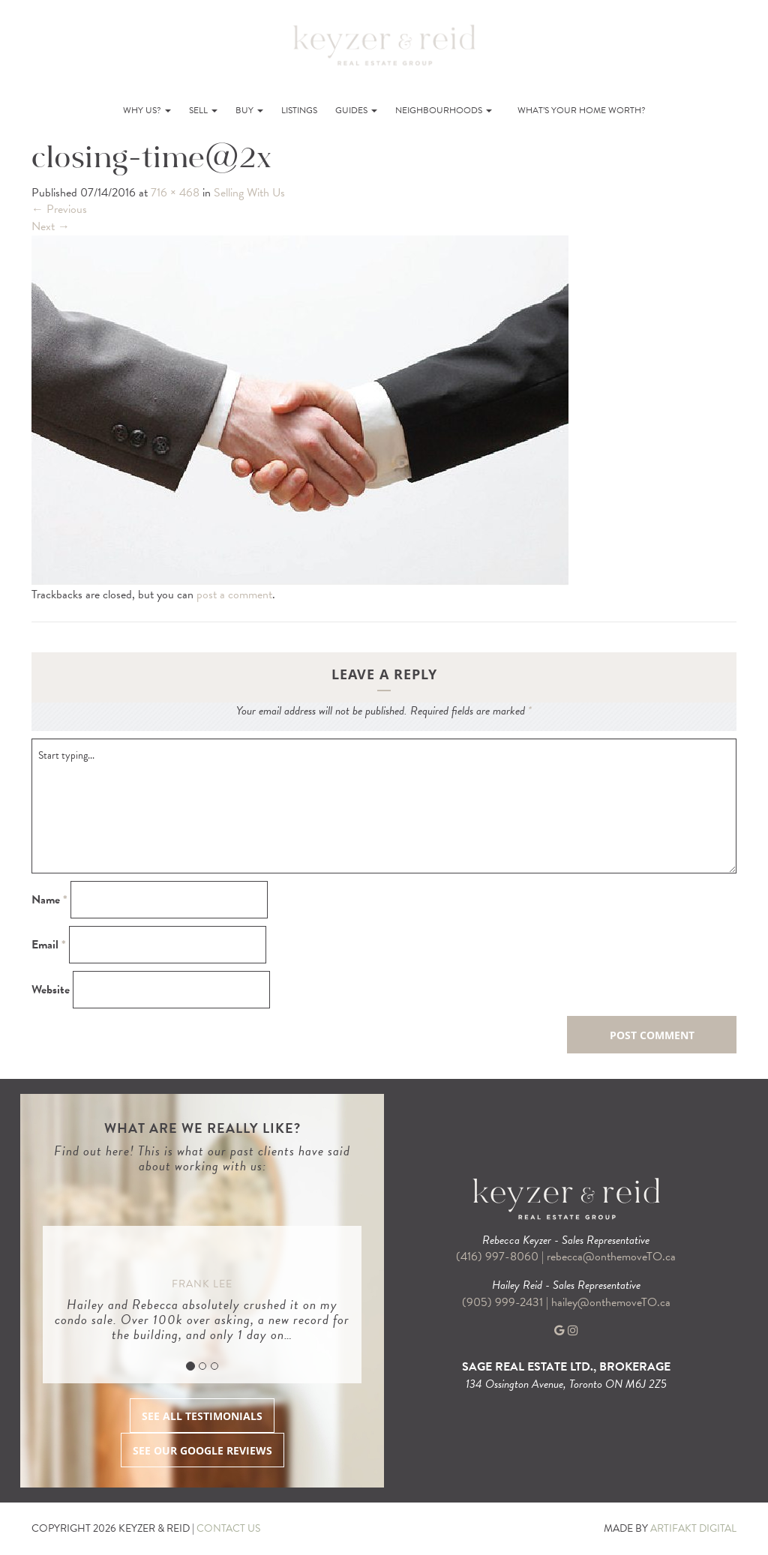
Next (51, 226)
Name (50, 900)
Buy (249, 110)
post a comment (234, 595)
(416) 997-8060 (497, 1257)
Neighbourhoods (443, 110)
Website (51, 990)
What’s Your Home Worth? (582, 110)
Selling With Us (249, 193)
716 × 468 (175, 193)
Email (49, 945)
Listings (299, 110)
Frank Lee (202, 1284)
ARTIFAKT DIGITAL (693, 1528)
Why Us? (147, 110)
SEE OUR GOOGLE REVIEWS (202, 1450)
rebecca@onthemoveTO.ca (611, 1257)
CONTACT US (228, 1528)
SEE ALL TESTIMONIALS (202, 1416)
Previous (59, 209)
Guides (356, 110)
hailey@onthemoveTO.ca (610, 1302)
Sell (203, 110)
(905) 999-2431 (504, 1302)
